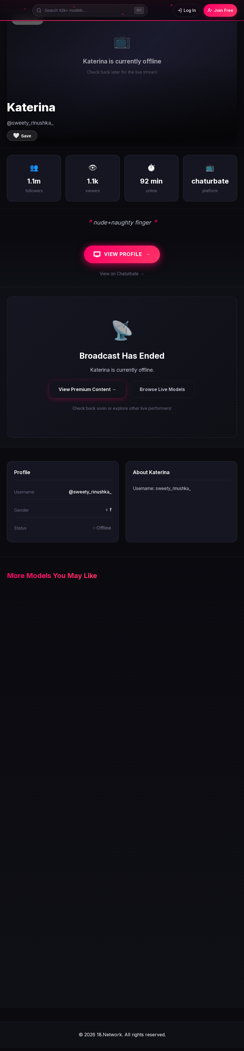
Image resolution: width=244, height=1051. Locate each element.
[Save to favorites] (22, 135)
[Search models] (87, 10)
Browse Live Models (162, 392)
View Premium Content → (87, 392)
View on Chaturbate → (122, 277)
